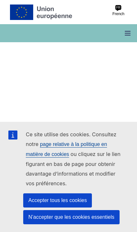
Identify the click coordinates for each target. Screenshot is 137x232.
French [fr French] (118, 10)
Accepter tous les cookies (57, 200)
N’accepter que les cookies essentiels (71, 217)
